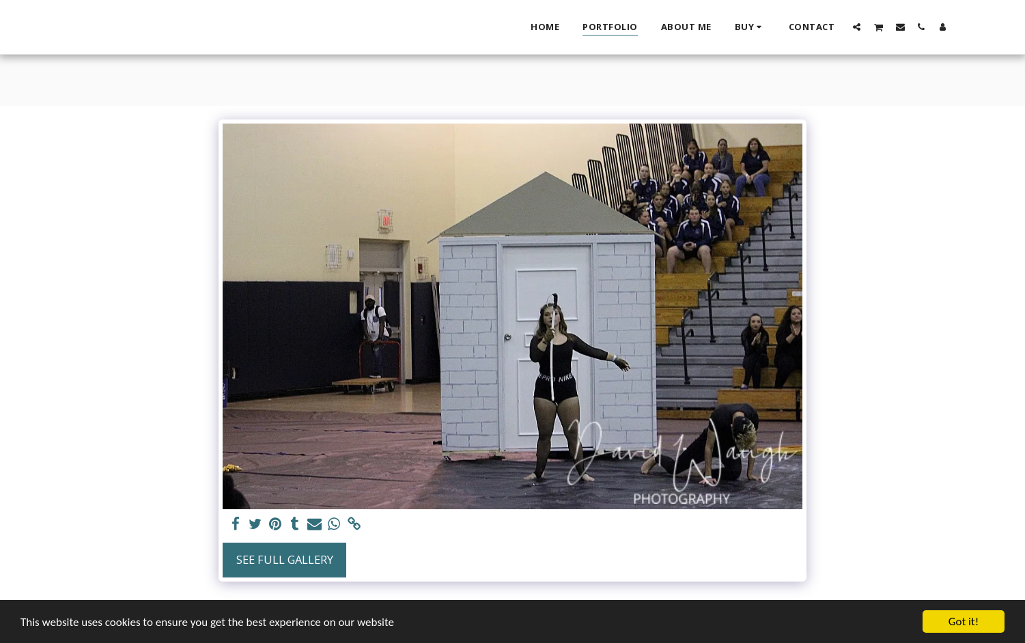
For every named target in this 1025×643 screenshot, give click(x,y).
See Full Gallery (284, 559)
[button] (857, 26)
